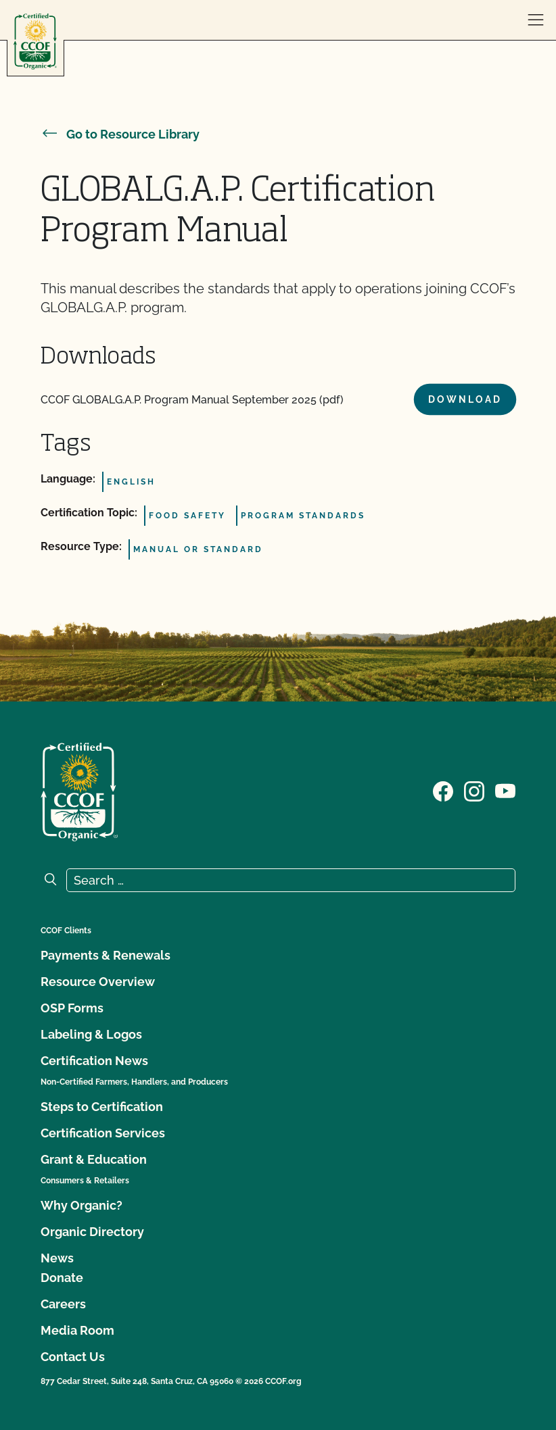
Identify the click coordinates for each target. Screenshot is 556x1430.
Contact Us (73, 1357)
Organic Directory (92, 1232)
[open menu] (535, 20)
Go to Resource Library (120, 134)
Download (465, 399)
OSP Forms (72, 1008)
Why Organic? (81, 1205)
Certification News (94, 1061)
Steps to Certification (102, 1107)
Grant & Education (94, 1159)
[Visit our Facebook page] (443, 791)
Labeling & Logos (91, 1034)
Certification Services (103, 1133)
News (57, 1258)
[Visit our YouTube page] (505, 791)
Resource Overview (98, 982)
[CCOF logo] (35, 41)
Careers (63, 1304)
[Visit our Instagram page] (474, 791)
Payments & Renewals (105, 955)
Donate (62, 1278)
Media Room (77, 1330)
